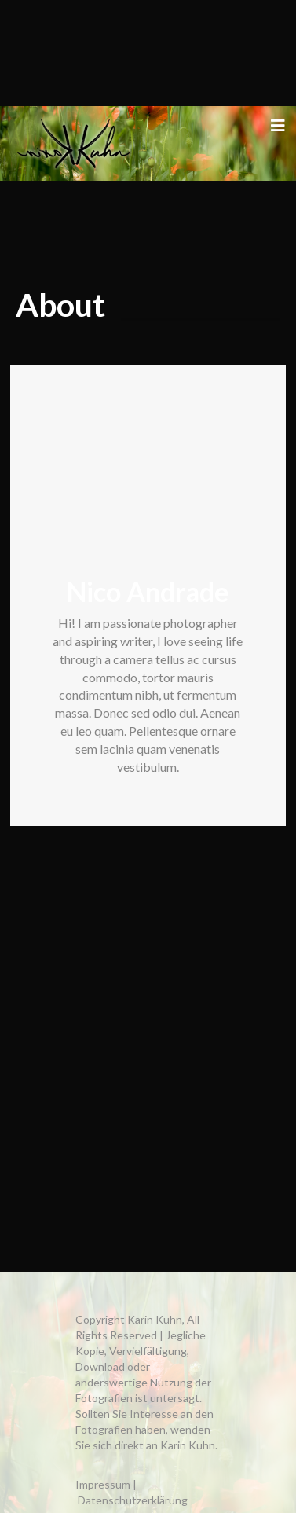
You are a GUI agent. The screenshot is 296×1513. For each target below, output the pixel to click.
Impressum (102, 1484)
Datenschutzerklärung (133, 1500)
